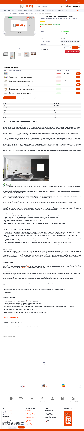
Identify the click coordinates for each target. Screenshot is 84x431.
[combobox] (70, 41)
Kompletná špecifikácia (9, 98)
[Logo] (9, 6)
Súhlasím (21, 427)
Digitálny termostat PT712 (9, 363)
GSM (67, 291)
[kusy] (67, 47)
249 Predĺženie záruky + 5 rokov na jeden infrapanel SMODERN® (20, 93)
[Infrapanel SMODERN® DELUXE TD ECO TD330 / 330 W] (19, 26)
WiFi (75, 291)
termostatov (28, 291)
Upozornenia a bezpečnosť (44, 98)
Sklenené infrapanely (51, 10)
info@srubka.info (51, 416)
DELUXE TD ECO (29, 13)
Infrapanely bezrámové (17, 10)
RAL (28, 266)
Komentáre (20, 98)
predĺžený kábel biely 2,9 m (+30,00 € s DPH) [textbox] (70, 41)
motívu (46, 265)
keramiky (23, 267)
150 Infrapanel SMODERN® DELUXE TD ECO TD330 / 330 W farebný (20, 77)
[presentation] (4, 32)
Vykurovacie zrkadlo (62, 10)
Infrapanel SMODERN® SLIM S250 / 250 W (51, 361)
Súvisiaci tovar (31, 98)
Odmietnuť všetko (12, 427)
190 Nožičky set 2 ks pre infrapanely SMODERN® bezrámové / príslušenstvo (22, 89)
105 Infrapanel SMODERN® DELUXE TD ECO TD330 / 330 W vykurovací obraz (22, 73)
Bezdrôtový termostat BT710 (29, 364)
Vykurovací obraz (28, 10)
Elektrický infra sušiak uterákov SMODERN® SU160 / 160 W (71, 364)
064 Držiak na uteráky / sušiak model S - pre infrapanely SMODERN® (21, 85)
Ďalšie (78, 10)
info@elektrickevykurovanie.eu (30, 338)
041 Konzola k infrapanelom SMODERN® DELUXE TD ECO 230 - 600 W (21, 81)
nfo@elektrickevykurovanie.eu (51, 417)
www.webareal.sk (46, 430)
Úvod (4, 13)
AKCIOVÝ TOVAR (7, 10)
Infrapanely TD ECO (21, 13)
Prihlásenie (71, 1)
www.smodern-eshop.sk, (20, 338)
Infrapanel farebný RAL (39, 10)
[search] (52, 7)
